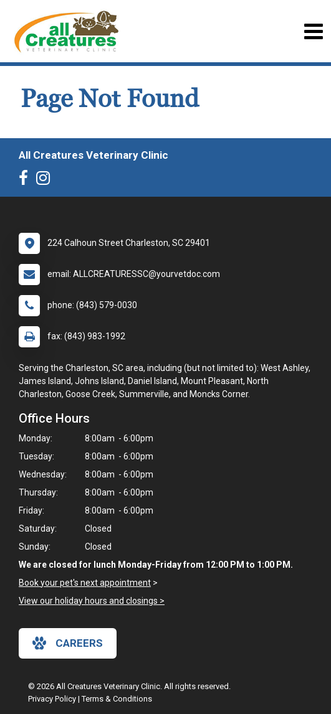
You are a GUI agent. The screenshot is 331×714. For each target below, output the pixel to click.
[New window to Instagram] (46, 181)
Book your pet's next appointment (85, 583)
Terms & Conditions (117, 698)
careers (67, 643)
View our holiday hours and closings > (92, 601)
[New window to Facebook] (26, 181)
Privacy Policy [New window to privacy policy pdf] (52, 698)
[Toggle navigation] (313, 31)
